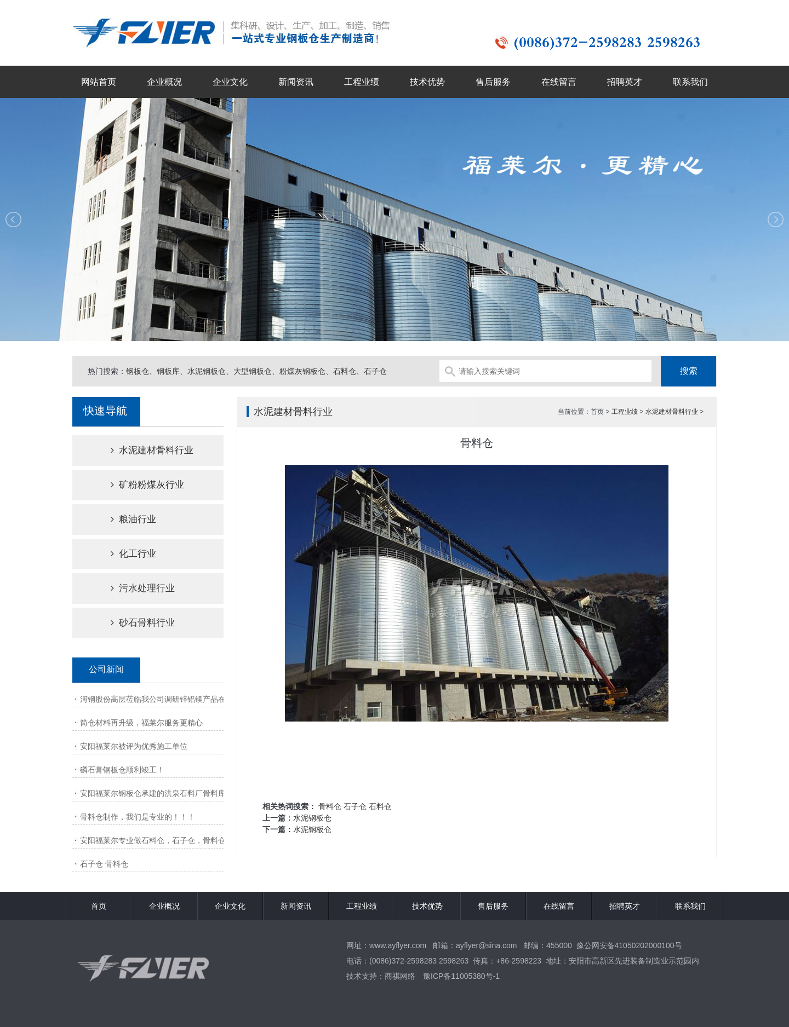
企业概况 (164, 81)
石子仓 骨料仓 (104, 863)
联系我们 (690, 81)
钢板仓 (137, 371)
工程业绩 (361, 81)
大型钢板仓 (252, 371)
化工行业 (124, 554)
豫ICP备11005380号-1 (461, 976)
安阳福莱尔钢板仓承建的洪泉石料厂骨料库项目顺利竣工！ (179, 793)
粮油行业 (124, 519)
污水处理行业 (133, 588)
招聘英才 (624, 81)
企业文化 (230, 81)
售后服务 (493, 81)
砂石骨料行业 (133, 623)
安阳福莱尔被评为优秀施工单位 (133, 746)
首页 (98, 906)
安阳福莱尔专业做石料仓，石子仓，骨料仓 (153, 840)
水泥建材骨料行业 (142, 450)
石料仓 (344, 371)
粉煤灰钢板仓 (302, 371)
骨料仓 (329, 806)
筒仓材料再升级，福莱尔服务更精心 (141, 722)
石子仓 (375, 371)
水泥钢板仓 (206, 371)
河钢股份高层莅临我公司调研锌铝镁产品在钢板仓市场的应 (179, 699)
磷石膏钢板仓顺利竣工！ (122, 769)
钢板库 (168, 371)
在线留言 (558, 81)
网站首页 (98, 81)
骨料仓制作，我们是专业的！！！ (137, 816)
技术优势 (427, 81)
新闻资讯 (295, 81)
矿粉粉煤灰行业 (138, 485)
